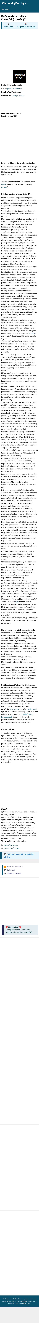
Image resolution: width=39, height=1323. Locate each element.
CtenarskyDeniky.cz (15, 3)
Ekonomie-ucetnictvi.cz (9, 1301)
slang (31, 714)
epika (3, 184)
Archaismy (14, 709)
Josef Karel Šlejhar (14, 88)
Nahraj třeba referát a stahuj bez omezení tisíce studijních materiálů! (19, 929)
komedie (32, 333)
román (4, 187)
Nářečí (25, 714)
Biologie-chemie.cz (23, 1301)
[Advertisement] (19, 49)
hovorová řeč (6, 717)
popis (16, 602)
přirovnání (32, 709)
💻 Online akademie (12, 873)
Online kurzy (26, 1303)
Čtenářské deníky (11, 845)
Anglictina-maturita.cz (29, 1299)
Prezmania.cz (17, 1303)
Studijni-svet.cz (18, 95)
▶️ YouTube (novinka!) (13, 867)
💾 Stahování (9, 870)
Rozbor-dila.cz (17, 1299)
